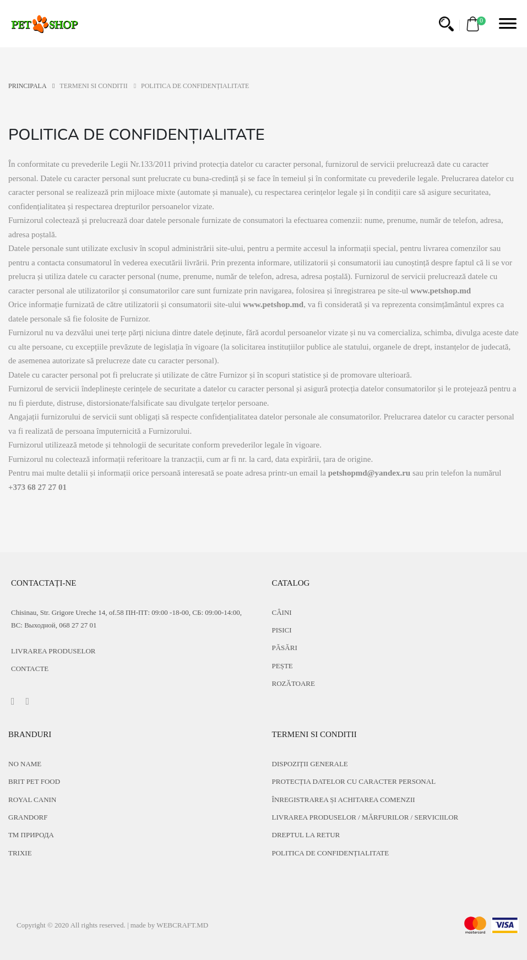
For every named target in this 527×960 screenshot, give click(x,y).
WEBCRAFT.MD (182, 925)
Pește (282, 666)
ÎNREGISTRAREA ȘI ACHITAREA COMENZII (343, 799)
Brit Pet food (34, 781)
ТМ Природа (31, 835)
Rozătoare (293, 683)
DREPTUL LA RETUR (306, 835)
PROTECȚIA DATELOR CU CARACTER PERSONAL (354, 781)
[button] (446, 24)
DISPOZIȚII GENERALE (310, 764)
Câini (282, 612)
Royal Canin (32, 799)
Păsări (284, 647)
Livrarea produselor (53, 651)
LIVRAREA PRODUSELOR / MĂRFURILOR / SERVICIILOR (365, 817)
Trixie (20, 853)
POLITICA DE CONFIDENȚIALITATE (330, 853)
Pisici (282, 630)
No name (24, 764)
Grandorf (28, 817)
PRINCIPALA (31, 86)
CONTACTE (29, 668)
